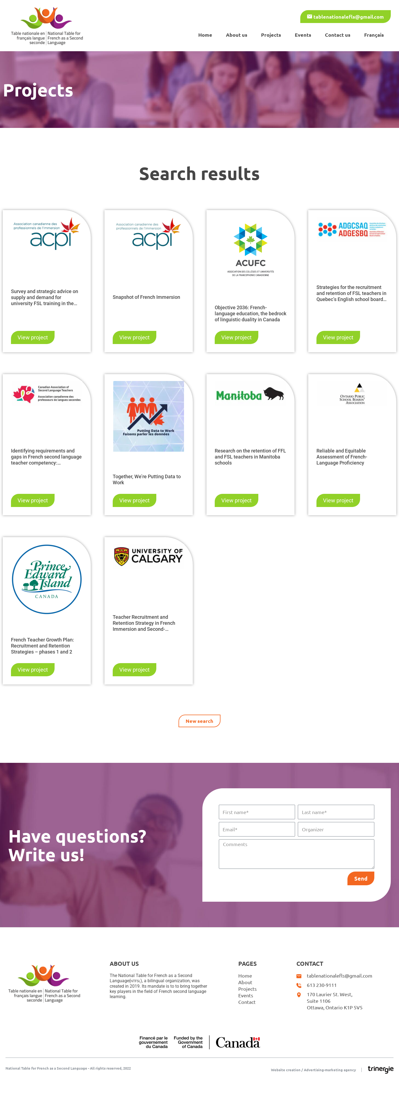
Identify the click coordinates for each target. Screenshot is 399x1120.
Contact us (337, 34)
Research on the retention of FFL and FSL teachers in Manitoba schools (250, 457)
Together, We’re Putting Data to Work (147, 479)
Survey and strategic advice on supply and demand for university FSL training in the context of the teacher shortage (45, 297)
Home (205, 34)
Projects (271, 34)
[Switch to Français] (374, 34)
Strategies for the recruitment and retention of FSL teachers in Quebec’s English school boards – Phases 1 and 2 (351, 293)
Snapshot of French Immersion (146, 297)
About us (236, 34)
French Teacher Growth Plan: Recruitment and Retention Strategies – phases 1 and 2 (42, 646)
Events (303, 34)
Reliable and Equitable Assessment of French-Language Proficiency (341, 457)
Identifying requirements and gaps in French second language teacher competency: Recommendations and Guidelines (46, 457)
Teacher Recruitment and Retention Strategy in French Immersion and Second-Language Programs (144, 623)
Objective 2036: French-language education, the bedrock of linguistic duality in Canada (250, 313)
